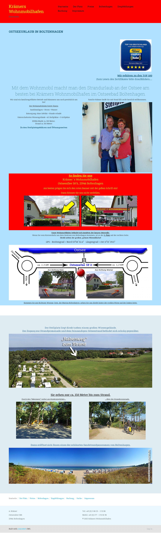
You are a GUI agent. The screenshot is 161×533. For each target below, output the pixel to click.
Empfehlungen (125, 6)
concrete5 (22, 529)
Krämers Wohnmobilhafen (26, 9)
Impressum (78, 10)
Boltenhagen (106, 6)
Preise (91, 6)
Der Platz (78, 6)
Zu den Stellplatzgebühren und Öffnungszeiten (43, 128)
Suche (79, 499)
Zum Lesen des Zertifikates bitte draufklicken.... (124, 77)
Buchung (62, 10)
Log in (149, 529)
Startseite (63, 6)
